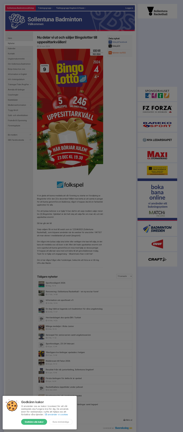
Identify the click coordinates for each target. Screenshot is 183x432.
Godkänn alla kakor (34, 422)
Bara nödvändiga (61, 422)
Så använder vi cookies (56, 414)
